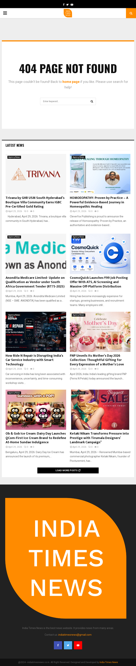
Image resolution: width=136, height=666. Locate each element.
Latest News (15, 145)
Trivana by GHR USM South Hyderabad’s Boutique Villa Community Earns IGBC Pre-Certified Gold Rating (35, 202)
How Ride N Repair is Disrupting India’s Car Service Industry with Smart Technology (34, 360)
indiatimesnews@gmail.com (75, 634)
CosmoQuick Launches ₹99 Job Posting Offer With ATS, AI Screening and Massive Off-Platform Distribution (99, 282)
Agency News (14, 157)
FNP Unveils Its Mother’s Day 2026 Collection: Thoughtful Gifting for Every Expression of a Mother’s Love (97, 360)
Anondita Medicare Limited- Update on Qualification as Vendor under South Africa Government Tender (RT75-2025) (35, 282)
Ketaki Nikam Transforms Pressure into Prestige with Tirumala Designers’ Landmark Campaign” (99, 438)
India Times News (109, 662)
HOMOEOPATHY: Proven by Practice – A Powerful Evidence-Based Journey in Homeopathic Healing (99, 202)
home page (71, 82)
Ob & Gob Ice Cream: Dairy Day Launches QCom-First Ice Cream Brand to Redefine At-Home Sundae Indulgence (36, 438)
